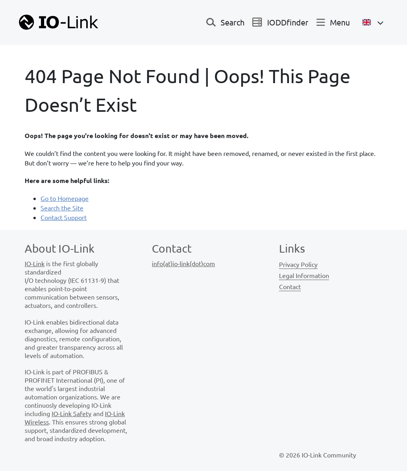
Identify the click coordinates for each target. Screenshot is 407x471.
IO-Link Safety (71, 413)
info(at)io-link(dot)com (183, 263)
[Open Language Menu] (373, 22)
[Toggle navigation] (225, 22)
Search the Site (62, 208)
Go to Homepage (65, 198)
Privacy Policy (298, 264)
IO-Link (35, 263)
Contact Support (64, 217)
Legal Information (304, 275)
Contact (290, 286)
